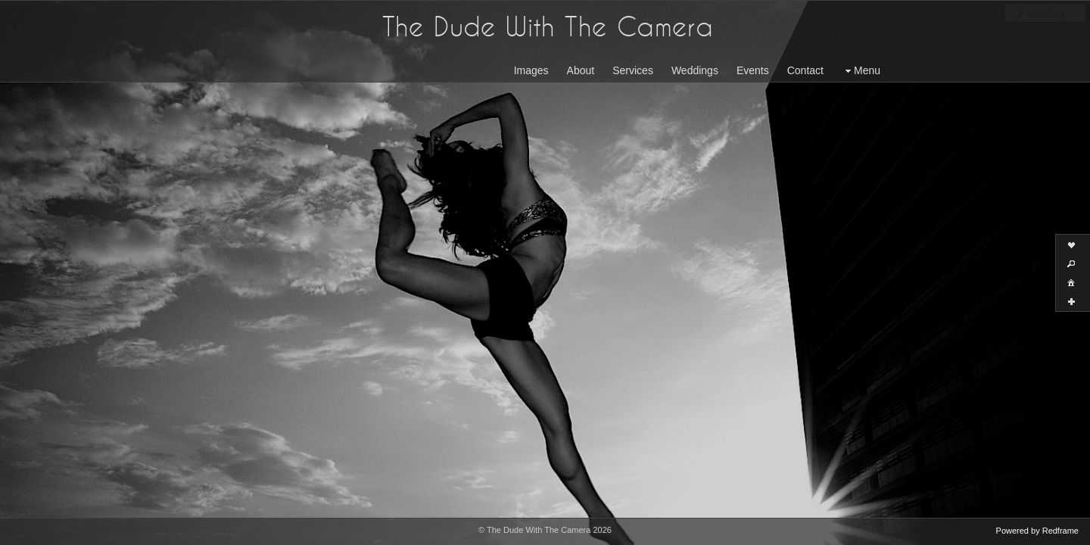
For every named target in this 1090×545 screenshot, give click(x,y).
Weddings (694, 70)
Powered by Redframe (1037, 530)
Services (632, 70)
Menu (861, 70)
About (581, 70)
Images (531, 70)
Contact (805, 70)
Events (753, 70)
